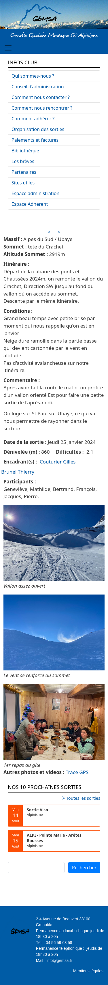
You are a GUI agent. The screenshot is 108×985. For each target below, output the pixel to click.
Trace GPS (77, 772)
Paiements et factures (35, 140)
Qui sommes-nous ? (33, 76)
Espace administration (35, 193)
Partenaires (24, 172)
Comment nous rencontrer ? (42, 108)
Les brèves (23, 161)
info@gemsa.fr (59, 960)
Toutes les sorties (83, 798)
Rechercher (84, 867)
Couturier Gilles (58, 461)
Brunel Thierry (17, 471)
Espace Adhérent (30, 204)
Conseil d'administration (38, 86)
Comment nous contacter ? (41, 97)
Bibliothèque (25, 150)
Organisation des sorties (38, 129)
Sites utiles (23, 183)
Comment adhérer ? (33, 118)
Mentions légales (88, 971)
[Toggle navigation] (8, 48)
